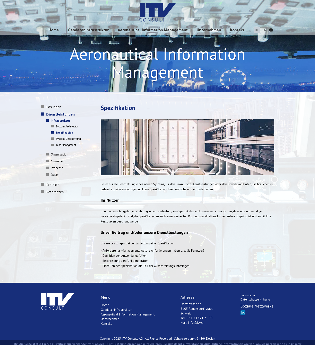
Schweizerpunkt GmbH (189, 338)
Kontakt (237, 30)
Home (54, 30)
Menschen (56, 161)
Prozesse (55, 168)
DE (257, 30)
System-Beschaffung (67, 139)
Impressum (247, 295)
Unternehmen (209, 30)
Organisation (58, 154)
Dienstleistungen (59, 114)
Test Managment (64, 145)
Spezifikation (63, 132)
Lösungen (52, 106)
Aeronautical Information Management (153, 30)
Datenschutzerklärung (255, 299)
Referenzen (53, 192)
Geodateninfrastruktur (88, 30)
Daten (53, 174)
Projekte (51, 184)
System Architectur (65, 126)
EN (264, 30)
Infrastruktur (59, 120)
